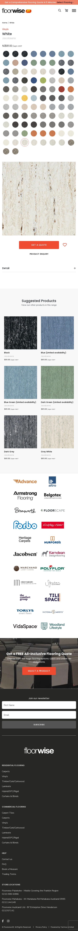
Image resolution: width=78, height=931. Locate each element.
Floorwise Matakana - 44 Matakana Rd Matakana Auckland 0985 (33, 899)
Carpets (6, 771)
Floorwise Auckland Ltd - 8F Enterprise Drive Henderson (29, 907)
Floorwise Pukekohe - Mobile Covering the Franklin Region (30, 890)
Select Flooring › (65, 2)
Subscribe (39, 724)
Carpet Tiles (8, 812)
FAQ (4, 864)
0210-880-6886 (10, 894)
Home (4, 23)
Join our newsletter (39, 698)
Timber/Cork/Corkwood (13, 781)
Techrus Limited (67, 927)
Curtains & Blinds (10, 796)
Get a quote (39, 245)
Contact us (7, 859)
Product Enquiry (39, 254)
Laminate (6, 786)
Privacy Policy (41, 927)
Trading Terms (9, 874)
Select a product (39, 670)
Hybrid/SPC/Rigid (10, 791)
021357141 (8, 910)
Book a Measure (10, 869)
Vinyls (5, 776)
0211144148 (9, 902)
